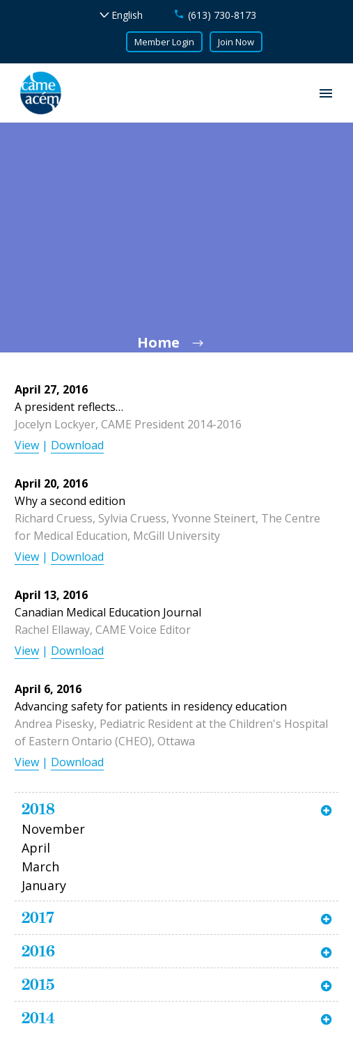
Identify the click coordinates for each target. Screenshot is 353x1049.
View (27, 445)
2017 (38, 917)
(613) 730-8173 (222, 15)
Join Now (236, 42)
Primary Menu (326, 93)
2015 (38, 984)
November (53, 829)
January (44, 885)
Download (77, 445)
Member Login (164, 42)
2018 (38, 808)
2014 (38, 1017)
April (36, 847)
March (40, 866)
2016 (38, 951)
